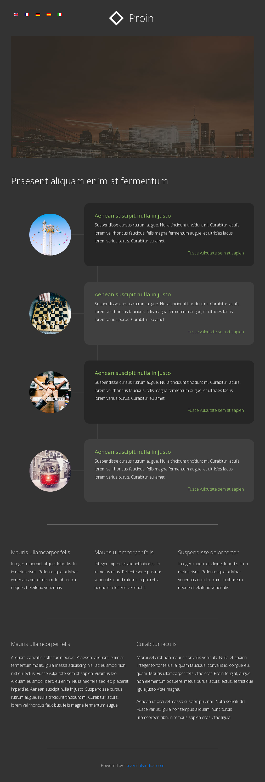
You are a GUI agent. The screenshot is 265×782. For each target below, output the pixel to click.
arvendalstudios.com (145, 765)
